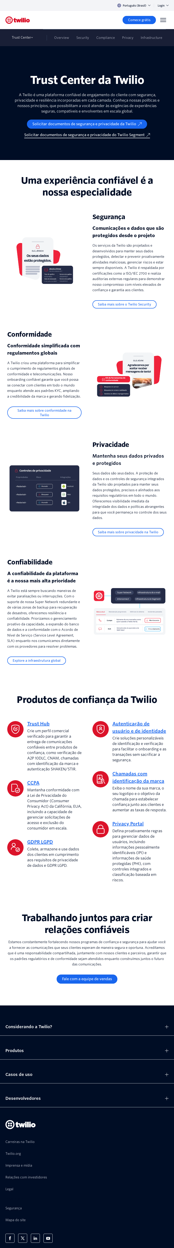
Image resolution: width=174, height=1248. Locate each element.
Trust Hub (38, 724)
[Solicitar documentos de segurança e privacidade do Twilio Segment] (87, 135)
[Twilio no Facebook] (9, 1238)
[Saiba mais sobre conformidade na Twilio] (44, 412)
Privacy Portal (128, 824)
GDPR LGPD (40, 842)
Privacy (127, 38)
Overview (61, 38)
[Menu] (163, 20)
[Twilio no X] (22, 1238)
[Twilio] (17, 20)
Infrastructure (151, 38)
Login (163, 5)
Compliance (105, 38)
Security (82, 38)
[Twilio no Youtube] (48, 1238)
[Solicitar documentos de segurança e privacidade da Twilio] (87, 124)
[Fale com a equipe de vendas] (87, 979)
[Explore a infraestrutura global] (36, 661)
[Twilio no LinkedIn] (35, 1238)
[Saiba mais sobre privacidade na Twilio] (128, 532)
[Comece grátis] (139, 20)
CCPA (33, 783)
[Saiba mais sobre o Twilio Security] (124, 304)
